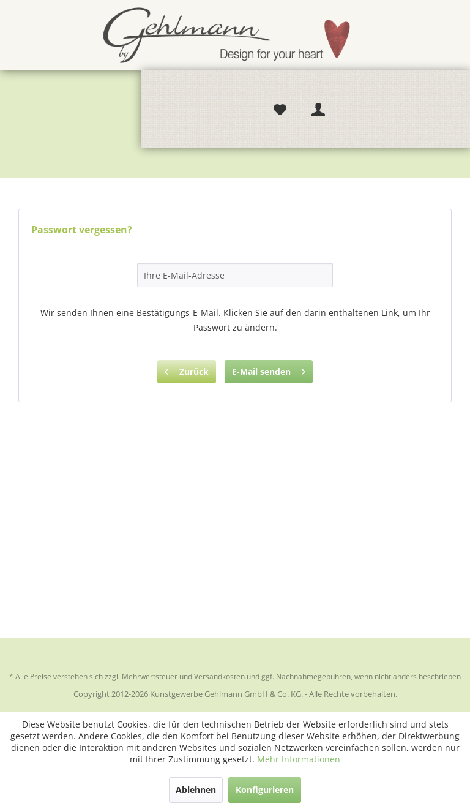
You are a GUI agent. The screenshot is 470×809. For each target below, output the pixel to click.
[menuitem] (279, 109)
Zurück (187, 369)
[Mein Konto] (319, 109)
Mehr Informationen (298, 759)
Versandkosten (219, 676)
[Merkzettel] (279, 109)
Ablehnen (196, 790)
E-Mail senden (268, 369)
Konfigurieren (265, 790)
